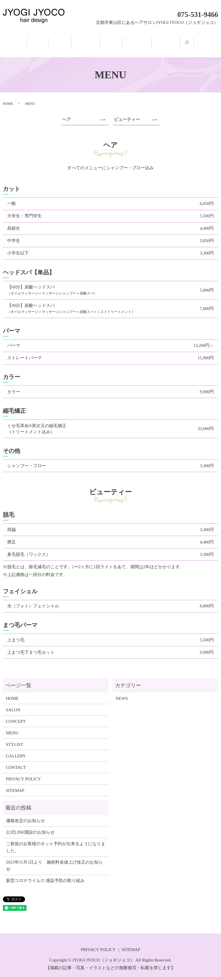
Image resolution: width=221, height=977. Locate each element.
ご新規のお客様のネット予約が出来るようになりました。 (55, 841)
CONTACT (16, 761)
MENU (114, 40)
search (205, 40)
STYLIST (145, 40)
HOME (23, 40)
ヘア (66, 114)
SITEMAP (15, 784)
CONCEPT (83, 40)
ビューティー (127, 114)
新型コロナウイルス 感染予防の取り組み (45, 875)
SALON (51, 40)
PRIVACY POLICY (23, 773)
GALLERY (180, 40)
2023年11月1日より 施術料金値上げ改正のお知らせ (54, 860)
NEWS (122, 692)
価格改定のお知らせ (25, 815)
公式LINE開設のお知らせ (30, 826)
